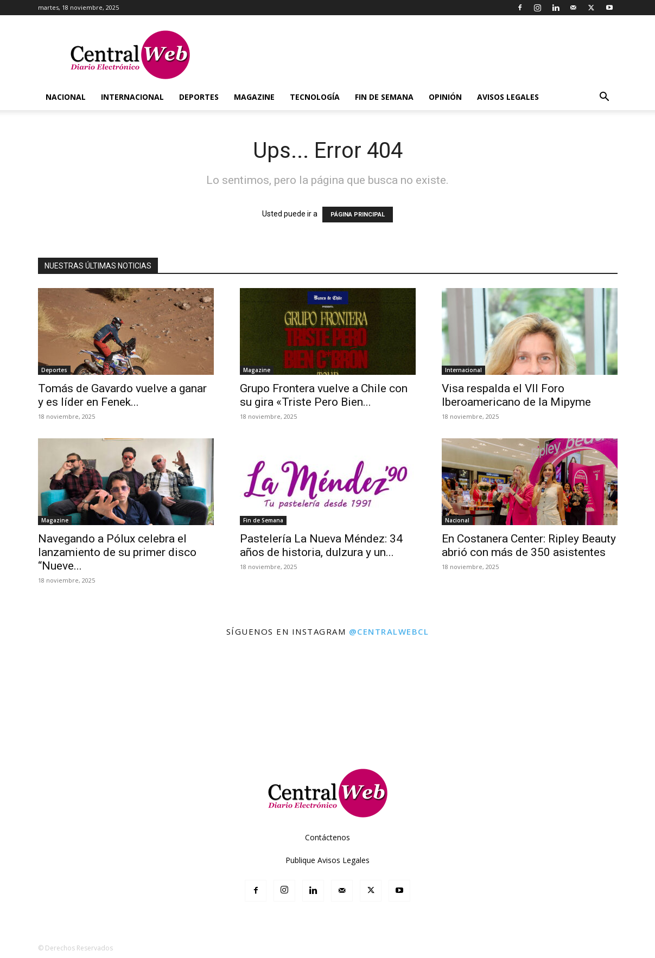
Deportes (199, 97)
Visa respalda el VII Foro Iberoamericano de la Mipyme (516, 395)
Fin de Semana (384, 97)
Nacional (66, 97)
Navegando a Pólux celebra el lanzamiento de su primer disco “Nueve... (117, 552)
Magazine (254, 97)
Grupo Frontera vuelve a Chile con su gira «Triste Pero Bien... (324, 395)
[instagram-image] (40, 685)
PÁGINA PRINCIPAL (357, 214)
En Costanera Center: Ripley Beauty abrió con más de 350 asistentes (529, 545)
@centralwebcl (389, 631)
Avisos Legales (508, 97)
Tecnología (315, 97)
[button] (605, 98)
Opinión (445, 97)
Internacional (132, 97)
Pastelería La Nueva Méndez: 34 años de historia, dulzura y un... (321, 545)
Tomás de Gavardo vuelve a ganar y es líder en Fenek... (122, 395)
